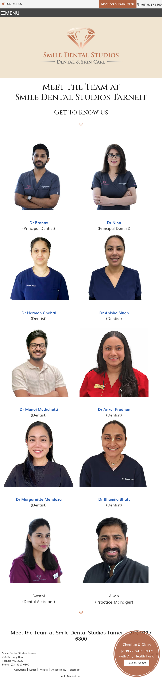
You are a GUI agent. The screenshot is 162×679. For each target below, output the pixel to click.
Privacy (43, 669)
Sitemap (75, 669)
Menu (10, 13)
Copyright (20, 669)
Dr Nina (114, 222)
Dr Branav (39, 222)
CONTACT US (11, 4)
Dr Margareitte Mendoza (39, 499)
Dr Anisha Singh (114, 313)
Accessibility (58, 669)
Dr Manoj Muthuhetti (39, 409)
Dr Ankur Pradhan (114, 409)
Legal (32, 669)
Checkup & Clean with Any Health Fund (137, 654)
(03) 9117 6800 (151, 4)
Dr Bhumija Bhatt (114, 499)
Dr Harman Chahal (39, 313)
